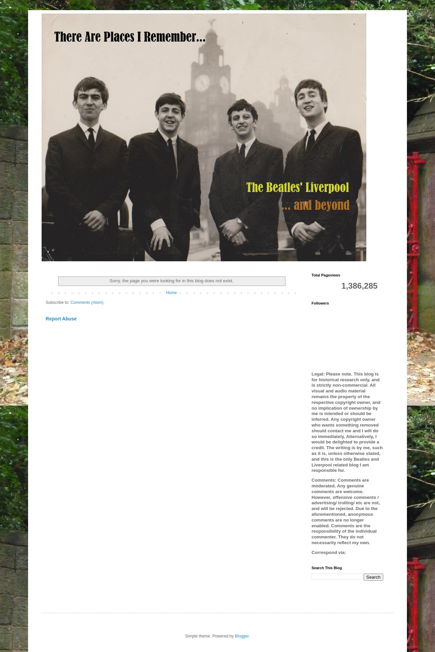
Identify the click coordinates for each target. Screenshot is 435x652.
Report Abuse (61, 318)
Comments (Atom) (86, 302)
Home (171, 292)
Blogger (242, 636)
